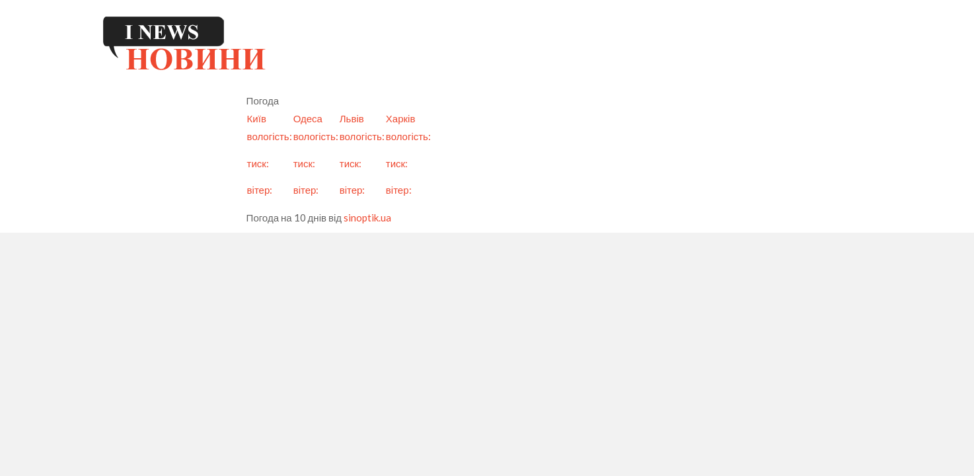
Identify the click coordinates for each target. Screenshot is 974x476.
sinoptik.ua (367, 217)
